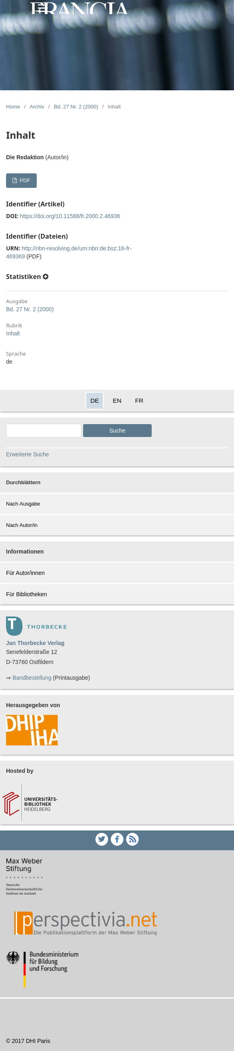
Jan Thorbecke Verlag (35, 643)
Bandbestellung (32, 677)
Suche (117, 430)
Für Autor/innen (25, 573)
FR (139, 400)
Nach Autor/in (22, 525)
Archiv (37, 107)
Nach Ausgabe (23, 504)
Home (13, 107)
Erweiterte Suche (27, 454)
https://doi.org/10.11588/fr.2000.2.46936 (70, 216)
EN (117, 400)
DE (94, 400)
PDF (24, 180)
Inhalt (13, 333)
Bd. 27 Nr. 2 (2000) (76, 107)
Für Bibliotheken (26, 594)
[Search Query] (43, 430)
